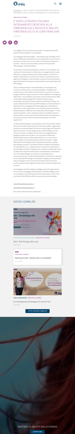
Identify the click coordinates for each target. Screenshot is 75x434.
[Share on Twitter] (5, 42)
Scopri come (37, 432)
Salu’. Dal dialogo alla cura (25, 241)
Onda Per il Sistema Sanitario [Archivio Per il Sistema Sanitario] (24, 238)
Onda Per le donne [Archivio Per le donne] (20, 17)
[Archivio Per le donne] (15, 209)
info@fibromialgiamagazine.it (24, 187)
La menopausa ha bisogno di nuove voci (32, 301)
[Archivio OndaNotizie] (15, 268)
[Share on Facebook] (10, 42)
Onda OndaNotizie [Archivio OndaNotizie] (20, 298)
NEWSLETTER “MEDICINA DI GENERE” (33, 258)
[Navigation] (60, 4)
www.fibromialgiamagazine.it (23, 183)
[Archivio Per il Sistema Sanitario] (15, 208)
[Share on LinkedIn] (16, 42)
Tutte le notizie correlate (37, 311)
